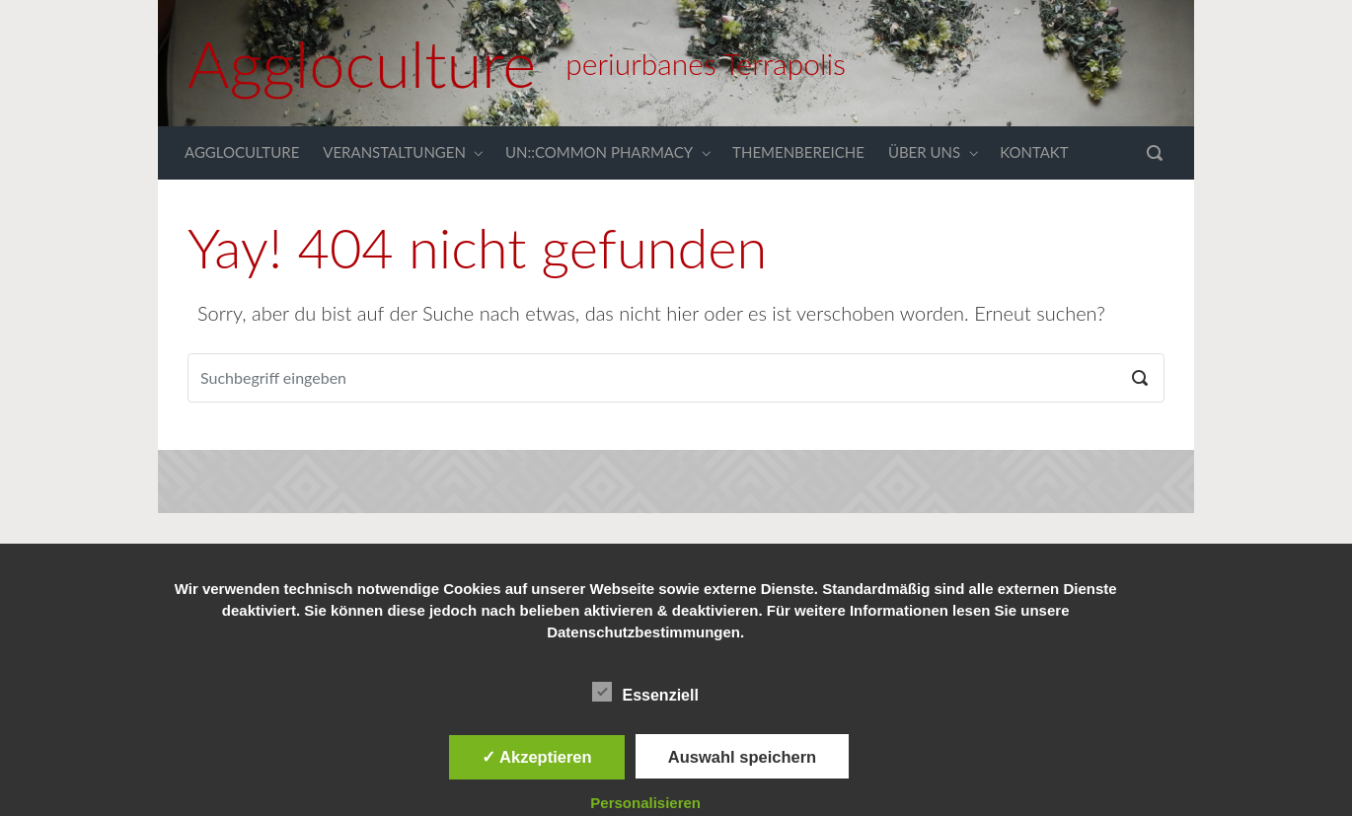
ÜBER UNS (924, 152)
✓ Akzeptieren (537, 757)
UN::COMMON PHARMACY (599, 152)
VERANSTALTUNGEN (394, 152)
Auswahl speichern (742, 757)
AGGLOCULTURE (242, 152)
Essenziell (645, 692)
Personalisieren (645, 802)
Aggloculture (362, 63)
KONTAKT (1034, 152)
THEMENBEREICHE (798, 152)
